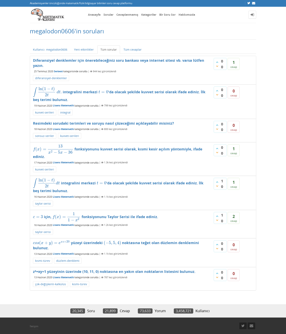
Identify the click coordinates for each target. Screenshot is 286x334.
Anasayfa (94, 14)
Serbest (58, 71)
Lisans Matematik (63, 105)
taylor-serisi (43, 203)
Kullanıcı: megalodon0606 (50, 49)
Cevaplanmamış (127, 14)
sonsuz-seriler (44, 136)
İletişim (34, 326)
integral (65, 112)
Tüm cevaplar (133, 49)
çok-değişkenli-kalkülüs (50, 284)
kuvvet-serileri (44, 112)
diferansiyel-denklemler (51, 78)
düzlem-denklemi (67, 261)
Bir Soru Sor (167, 14)
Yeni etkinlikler (84, 49)
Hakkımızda (187, 14)
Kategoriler (148, 14)
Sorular (108, 14)
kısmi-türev (42, 261)
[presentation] (47, 92)
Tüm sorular (108, 49)
